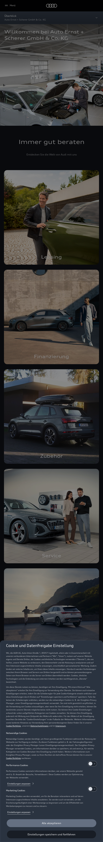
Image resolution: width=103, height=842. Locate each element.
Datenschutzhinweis (39, 726)
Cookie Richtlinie (13, 726)
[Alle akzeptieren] (51, 823)
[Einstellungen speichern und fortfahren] (51, 834)
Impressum (60, 726)
